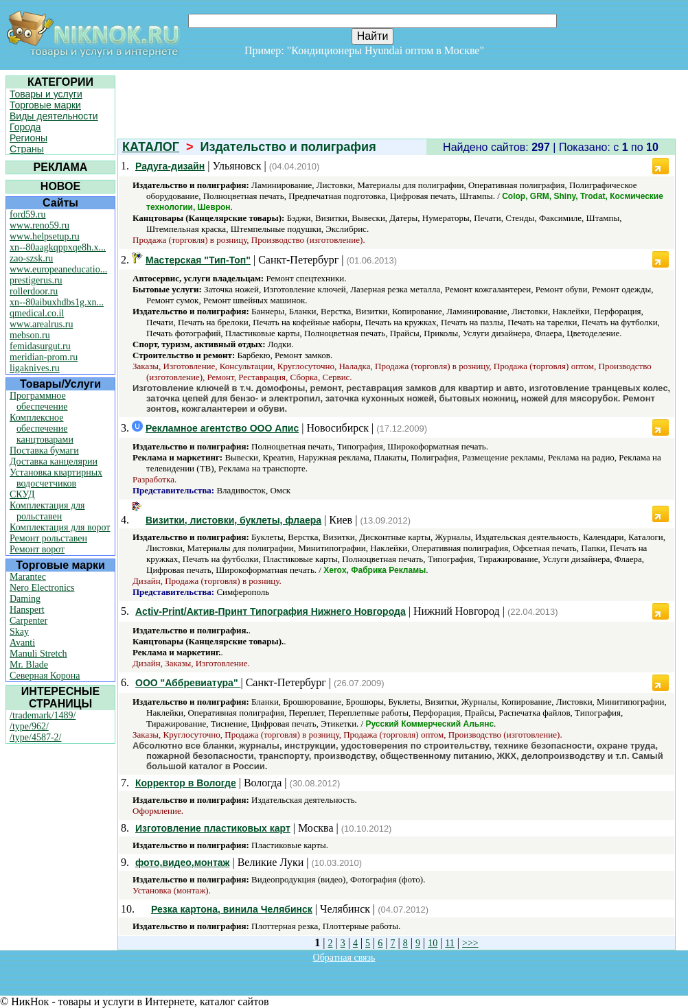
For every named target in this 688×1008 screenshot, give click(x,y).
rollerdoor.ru (34, 291)
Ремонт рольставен (48, 538)
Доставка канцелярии (54, 461)
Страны (27, 148)
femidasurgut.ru (40, 346)
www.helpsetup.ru (45, 236)
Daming (25, 599)
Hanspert (27, 610)
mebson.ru (30, 335)
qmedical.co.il (37, 313)
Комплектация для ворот (60, 527)
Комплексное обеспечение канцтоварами (41, 428)
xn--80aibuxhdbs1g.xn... (57, 302)
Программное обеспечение (39, 401)
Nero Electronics (42, 588)
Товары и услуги (46, 94)
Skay (19, 631)
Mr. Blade (29, 664)
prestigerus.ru (36, 280)
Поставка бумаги (44, 450)
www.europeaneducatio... (58, 269)
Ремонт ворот (37, 549)
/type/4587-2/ (35, 737)
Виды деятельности (54, 115)
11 (449, 943)
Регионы (28, 137)
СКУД (22, 494)
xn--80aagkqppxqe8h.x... (58, 247)
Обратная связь (344, 957)
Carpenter (28, 621)
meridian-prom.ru (44, 357)
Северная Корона (45, 675)
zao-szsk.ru (31, 258)
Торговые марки (45, 104)
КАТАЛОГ (150, 147)
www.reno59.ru (39, 225)
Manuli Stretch (38, 653)
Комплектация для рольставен (47, 510)
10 (432, 943)
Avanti (22, 642)
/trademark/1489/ (43, 715)
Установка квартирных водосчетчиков (56, 478)
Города (25, 126)
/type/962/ (29, 726)
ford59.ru (28, 214)
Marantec (28, 577)
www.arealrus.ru (41, 324)
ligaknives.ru (35, 368)
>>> (470, 943)
